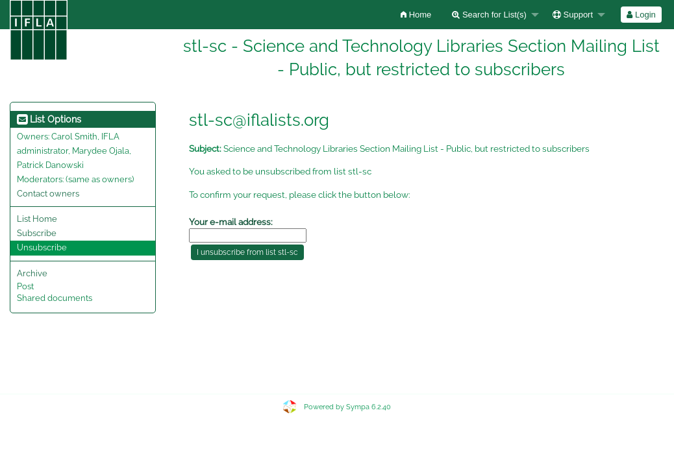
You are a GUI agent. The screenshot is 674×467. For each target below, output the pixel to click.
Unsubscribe (42, 247)
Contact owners (48, 193)
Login (641, 14)
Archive (32, 273)
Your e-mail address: (231, 222)
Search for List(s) (489, 14)
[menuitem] (416, 14)
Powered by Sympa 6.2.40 (347, 407)
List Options (49, 119)
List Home (37, 219)
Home (416, 14)
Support (573, 14)
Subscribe (36, 233)
